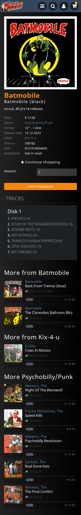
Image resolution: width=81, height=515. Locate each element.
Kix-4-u (31, 138)
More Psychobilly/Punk (38, 376)
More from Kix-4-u (32, 337)
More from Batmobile (36, 272)
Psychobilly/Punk (39, 123)
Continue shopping (40, 162)
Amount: (10, 171)
